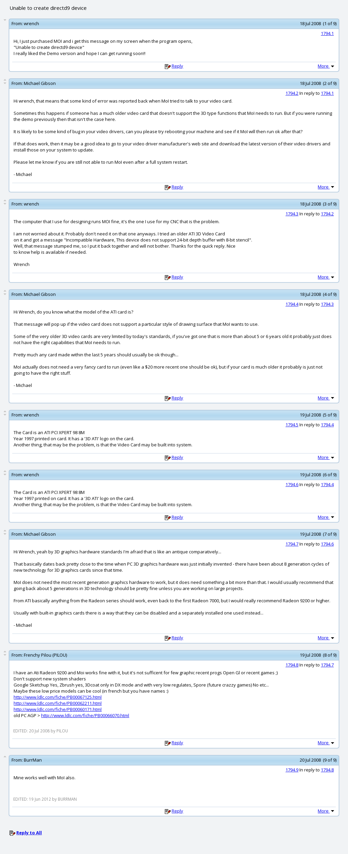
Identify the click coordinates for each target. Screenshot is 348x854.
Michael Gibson (40, 83)
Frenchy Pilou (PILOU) (45, 655)
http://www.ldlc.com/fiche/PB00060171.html (58, 709)
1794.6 (291, 484)
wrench (31, 23)
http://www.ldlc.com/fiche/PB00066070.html (85, 715)
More (326, 66)
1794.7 (291, 544)
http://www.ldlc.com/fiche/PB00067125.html (58, 697)
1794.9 (291, 770)
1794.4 (291, 304)
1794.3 (291, 214)
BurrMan (33, 760)
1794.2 (291, 93)
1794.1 (327, 33)
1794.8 (291, 665)
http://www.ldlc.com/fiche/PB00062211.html (58, 703)
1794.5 (291, 425)
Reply (177, 66)
